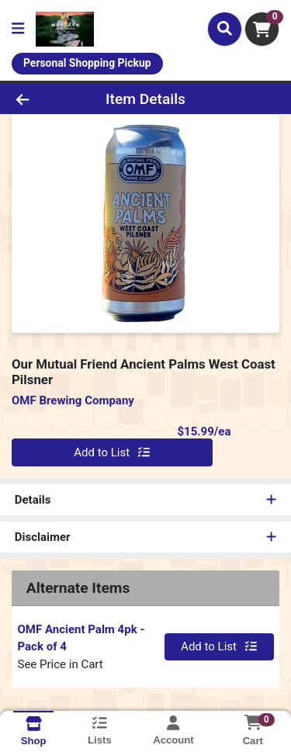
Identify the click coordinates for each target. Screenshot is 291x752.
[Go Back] (45, 99)
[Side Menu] (18, 29)
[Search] (224, 29)
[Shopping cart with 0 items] (261, 29)
